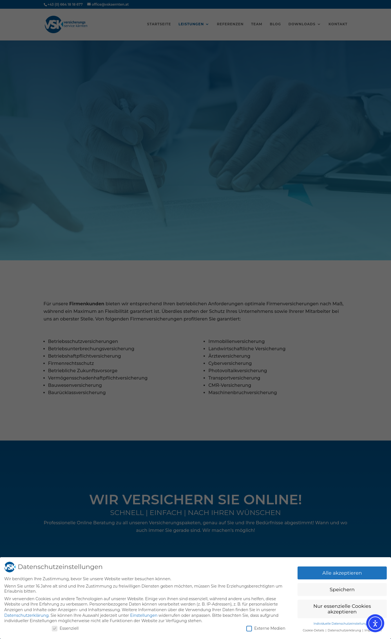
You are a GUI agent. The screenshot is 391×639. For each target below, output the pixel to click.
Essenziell (65, 628)
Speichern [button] (342, 589)
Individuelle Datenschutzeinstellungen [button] (342, 624)
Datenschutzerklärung (26, 615)
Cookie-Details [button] (314, 630)
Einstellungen (143, 615)
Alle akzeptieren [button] (342, 573)
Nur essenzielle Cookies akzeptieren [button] (342, 609)
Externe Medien (265, 628)
